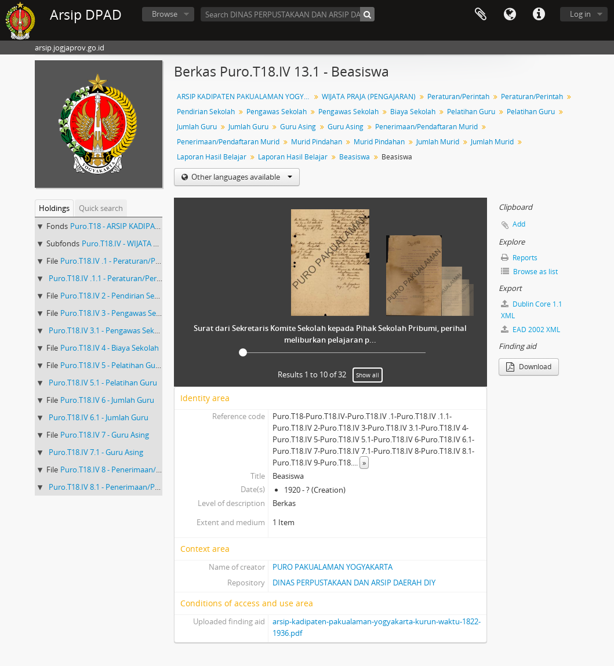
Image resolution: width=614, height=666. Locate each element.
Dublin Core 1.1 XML (531, 310)
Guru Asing (298, 127)
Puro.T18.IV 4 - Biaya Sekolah (109, 348)
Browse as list (529, 271)
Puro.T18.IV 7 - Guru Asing (104, 435)
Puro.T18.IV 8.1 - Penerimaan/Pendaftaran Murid (132, 487)
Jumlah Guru (197, 127)
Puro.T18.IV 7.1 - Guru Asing (96, 452)
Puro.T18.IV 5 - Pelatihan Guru (111, 365)
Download (528, 367)
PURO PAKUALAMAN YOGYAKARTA (333, 567)
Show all (367, 375)
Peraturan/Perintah (458, 96)
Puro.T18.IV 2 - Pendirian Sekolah (116, 295)
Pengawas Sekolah (276, 112)
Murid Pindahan (316, 142)
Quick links (538, 14)
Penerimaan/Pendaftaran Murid (426, 127)
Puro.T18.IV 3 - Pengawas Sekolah (117, 313)
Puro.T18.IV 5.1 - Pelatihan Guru (103, 382)
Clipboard (480, 14)
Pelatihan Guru (471, 112)
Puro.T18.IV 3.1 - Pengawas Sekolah (109, 330)
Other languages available (241, 177)
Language (509, 14)
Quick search (101, 208)
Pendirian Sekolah (206, 112)
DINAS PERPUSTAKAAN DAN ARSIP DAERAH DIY (354, 582)
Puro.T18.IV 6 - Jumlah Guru (107, 400)
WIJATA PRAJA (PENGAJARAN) (369, 96)
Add (519, 224)
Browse (164, 14)
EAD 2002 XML (530, 329)
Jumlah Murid (437, 142)
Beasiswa (354, 157)
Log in (580, 14)
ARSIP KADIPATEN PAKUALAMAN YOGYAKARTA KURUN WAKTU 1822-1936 (245, 96)
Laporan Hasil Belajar (211, 157)
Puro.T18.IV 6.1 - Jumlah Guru (98, 417)
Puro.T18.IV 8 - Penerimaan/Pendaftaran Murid (140, 469)
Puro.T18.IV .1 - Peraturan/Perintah (120, 261)
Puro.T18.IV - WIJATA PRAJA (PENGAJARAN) (154, 243)
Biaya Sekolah (412, 112)
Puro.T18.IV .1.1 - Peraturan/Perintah (112, 278)
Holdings (54, 208)
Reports (519, 258)
